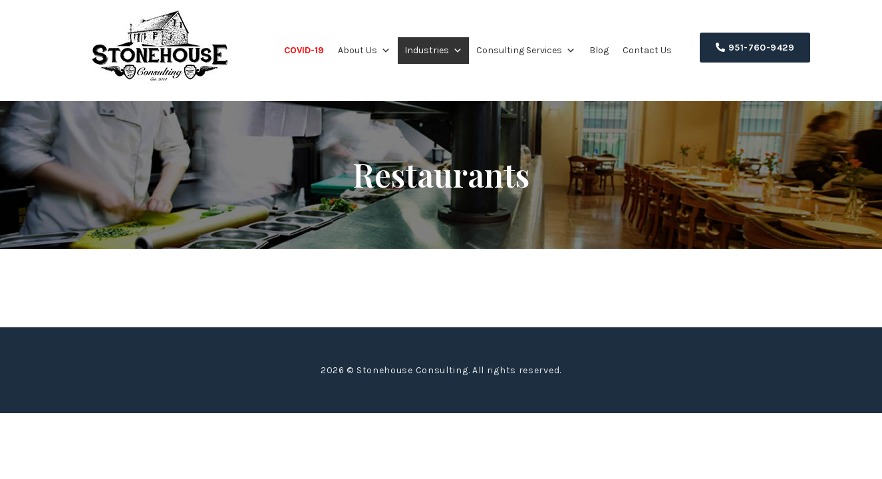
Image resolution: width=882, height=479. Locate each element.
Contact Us (647, 50)
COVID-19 (304, 50)
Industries (433, 50)
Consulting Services (525, 50)
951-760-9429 (755, 47)
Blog (599, 50)
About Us (364, 50)
